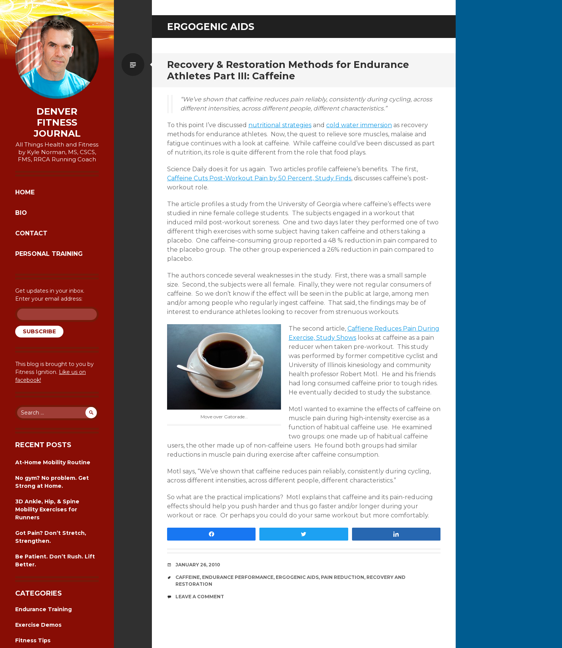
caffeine (187, 577)
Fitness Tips (33, 640)
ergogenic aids (297, 577)
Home (25, 192)
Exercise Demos (38, 624)
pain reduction (342, 577)
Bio (21, 212)
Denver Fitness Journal (57, 122)
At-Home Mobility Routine (52, 462)
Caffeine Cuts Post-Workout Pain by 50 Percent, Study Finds (259, 178)
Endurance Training (43, 609)
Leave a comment (199, 596)
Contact (31, 233)
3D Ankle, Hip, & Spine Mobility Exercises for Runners (47, 509)
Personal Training (49, 253)
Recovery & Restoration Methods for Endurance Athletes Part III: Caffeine (288, 70)
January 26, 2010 (197, 565)
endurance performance (237, 577)
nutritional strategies (279, 125)
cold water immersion (359, 125)
